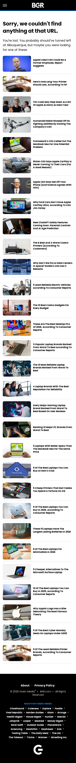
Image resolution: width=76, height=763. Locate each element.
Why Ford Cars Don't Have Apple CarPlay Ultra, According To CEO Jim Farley (52, 205)
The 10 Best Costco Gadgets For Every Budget (51, 307)
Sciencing (16, 729)
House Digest (33, 716)
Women (42, 737)
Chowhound (17, 708)
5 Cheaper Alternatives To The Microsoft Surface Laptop (50, 571)
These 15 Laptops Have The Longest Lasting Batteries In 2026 (52, 530)
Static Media (27, 692)
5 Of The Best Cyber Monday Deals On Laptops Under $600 (50, 632)
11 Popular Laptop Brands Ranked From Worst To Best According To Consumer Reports (52, 347)
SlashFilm (32, 729)
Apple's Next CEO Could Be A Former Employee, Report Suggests (49, 63)
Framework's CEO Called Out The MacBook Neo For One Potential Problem (52, 144)
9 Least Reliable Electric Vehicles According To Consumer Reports (52, 286)
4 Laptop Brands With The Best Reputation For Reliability (51, 388)
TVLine (30, 737)
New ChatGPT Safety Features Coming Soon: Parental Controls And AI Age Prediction (51, 225)
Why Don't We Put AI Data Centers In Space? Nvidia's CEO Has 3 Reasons (52, 266)
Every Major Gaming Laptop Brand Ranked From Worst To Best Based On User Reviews (50, 408)
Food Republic (14, 712)
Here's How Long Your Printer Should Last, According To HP (50, 83)
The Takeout (16, 737)
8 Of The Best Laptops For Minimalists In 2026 (47, 551)
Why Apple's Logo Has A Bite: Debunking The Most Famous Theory (50, 611)
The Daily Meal (39, 733)
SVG (59, 729)
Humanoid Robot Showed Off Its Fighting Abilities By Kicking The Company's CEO (52, 124)
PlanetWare (54, 724)
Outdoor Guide (35, 724)
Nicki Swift (17, 724)
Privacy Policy (44, 685)
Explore (46, 708)
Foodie (58, 708)
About (25, 685)
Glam (50, 712)
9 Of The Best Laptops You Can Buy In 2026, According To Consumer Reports (50, 510)
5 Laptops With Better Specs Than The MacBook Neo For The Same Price (52, 449)
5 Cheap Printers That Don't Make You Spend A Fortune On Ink (52, 490)
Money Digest (55, 720)
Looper (27, 720)
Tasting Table (20, 733)
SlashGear (47, 729)
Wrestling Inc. (59, 737)
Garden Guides (35, 712)
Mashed (39, 720)
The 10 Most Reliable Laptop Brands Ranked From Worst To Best (50, 367)
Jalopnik (14, 720)
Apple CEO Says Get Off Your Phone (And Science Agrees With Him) (52, 185)
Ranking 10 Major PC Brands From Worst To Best (52, 429)
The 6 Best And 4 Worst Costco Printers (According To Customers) (50, 245)
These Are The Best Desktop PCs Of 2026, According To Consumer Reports (52, 327)
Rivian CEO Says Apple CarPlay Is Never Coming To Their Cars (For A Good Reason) (52, 164)
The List (56, 733)
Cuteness (33, 708)
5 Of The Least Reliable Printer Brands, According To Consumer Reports (52, 652)
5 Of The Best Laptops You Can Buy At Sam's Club (50, 469)
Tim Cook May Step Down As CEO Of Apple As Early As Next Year (52, 103)
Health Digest (14, 716)
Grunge (61, 712)
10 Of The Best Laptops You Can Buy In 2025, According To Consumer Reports (51, 591)
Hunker (49, 716)
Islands (61, 716)
